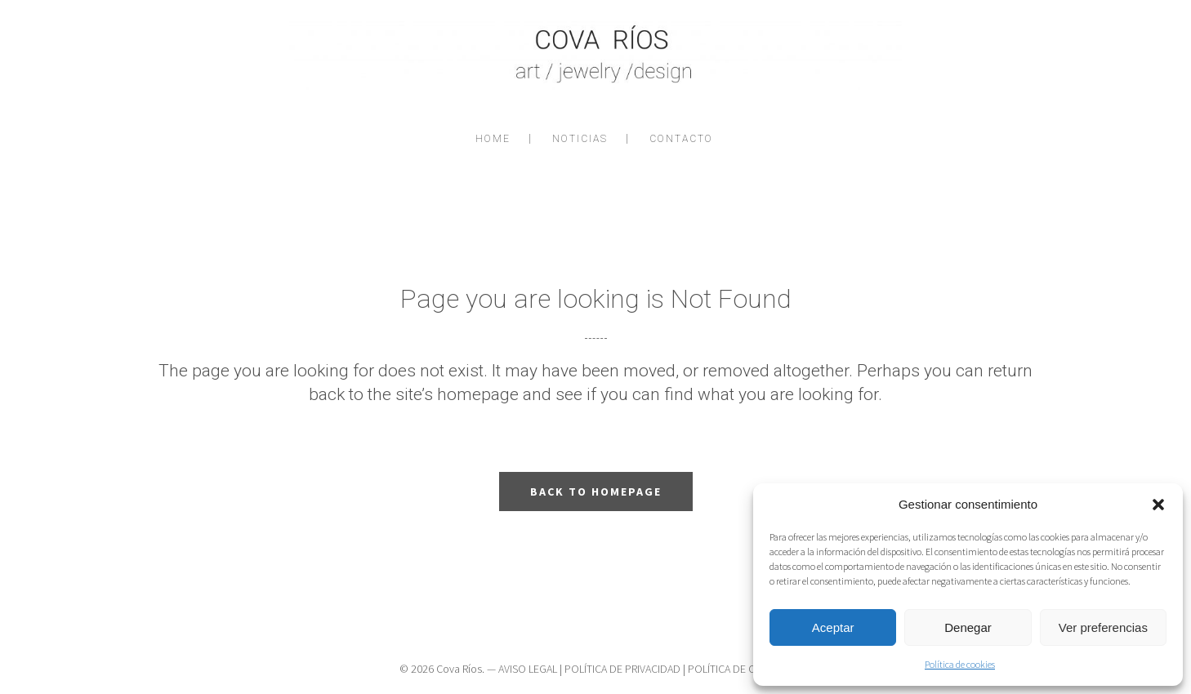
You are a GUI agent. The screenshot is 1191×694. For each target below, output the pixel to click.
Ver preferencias (1103, 627)
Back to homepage (596, 491)
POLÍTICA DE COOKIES (740, 668)
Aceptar (833, 627)
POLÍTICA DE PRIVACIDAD (622, 668)
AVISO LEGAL (527, 668)
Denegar (968, 627)
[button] (1158, 504)
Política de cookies (960, 664)
